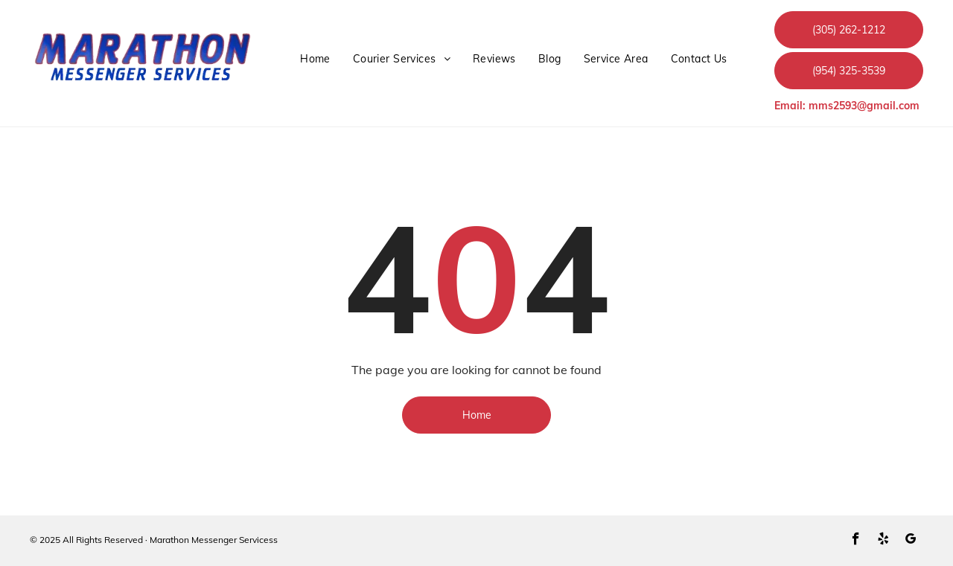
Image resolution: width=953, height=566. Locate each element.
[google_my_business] (911, 541)
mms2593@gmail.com (864, 105)
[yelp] (883, 541)
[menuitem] (315, 59)
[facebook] (856, 541)
